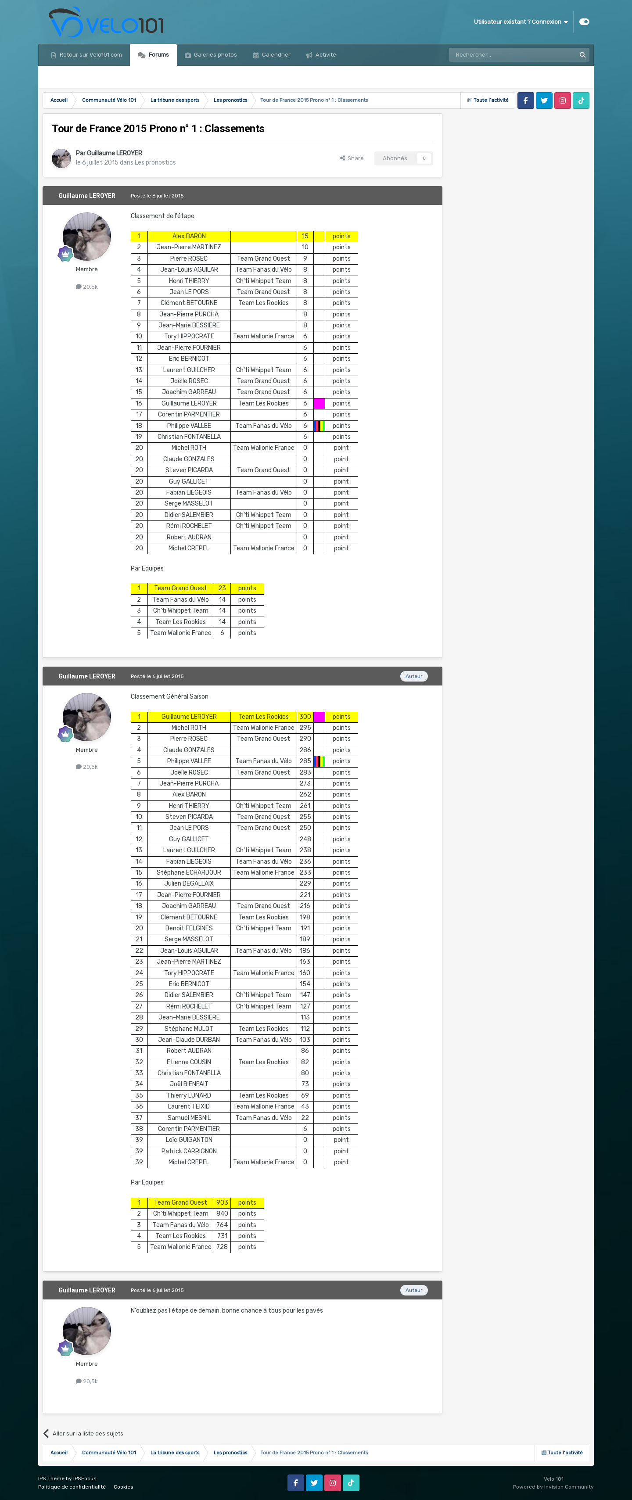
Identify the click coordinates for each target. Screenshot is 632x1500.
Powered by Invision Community (553, 1487)
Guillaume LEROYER (114, 153)
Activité (325, 54)
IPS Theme (51, 1478)
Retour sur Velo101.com (90, 54)
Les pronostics (155, 162)
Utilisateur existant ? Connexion (521, 22)
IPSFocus (85, 1478)
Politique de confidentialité (72, 1487)
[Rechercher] (493, 55)
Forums (158, 54)
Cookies (123, 1487)
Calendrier (276, 54)
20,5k (87, 286)
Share (352, 158)
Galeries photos (215, 54)
